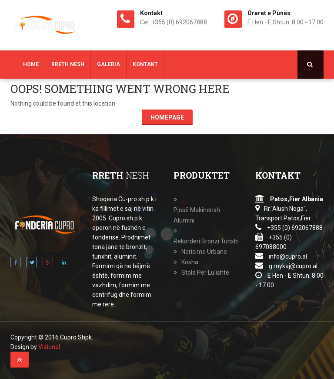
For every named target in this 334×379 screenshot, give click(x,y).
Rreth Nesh (67, 64)
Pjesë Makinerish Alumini (197, 215)
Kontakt (145, 64)
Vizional (49, 346)
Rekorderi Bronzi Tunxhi (206, 241)
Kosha (189, 262)
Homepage (167, 117)
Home (31, 64)
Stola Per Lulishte (205, 272)
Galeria (108, 64)
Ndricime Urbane (204, 251)
